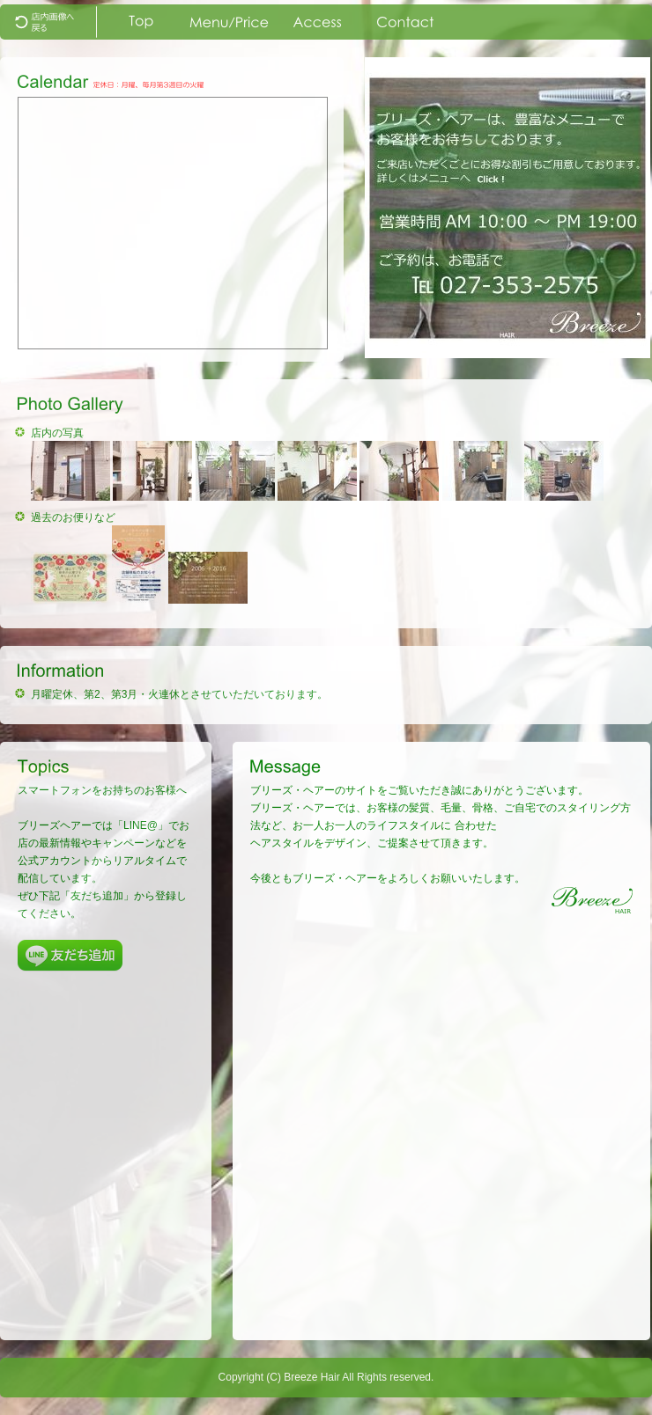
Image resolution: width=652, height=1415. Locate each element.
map (317, 22)
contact (405, 22)
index (141, 22)
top (53, 22)
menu (229, 22)
